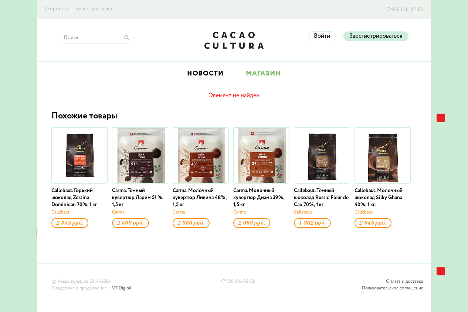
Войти (322, 36)
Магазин (263, 73)
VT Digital (121, 288)
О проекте (57, 8)
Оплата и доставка (404, 281)
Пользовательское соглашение (392, 288)
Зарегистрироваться (376, 36)
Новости (205, 73)
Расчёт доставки (93, 8)
